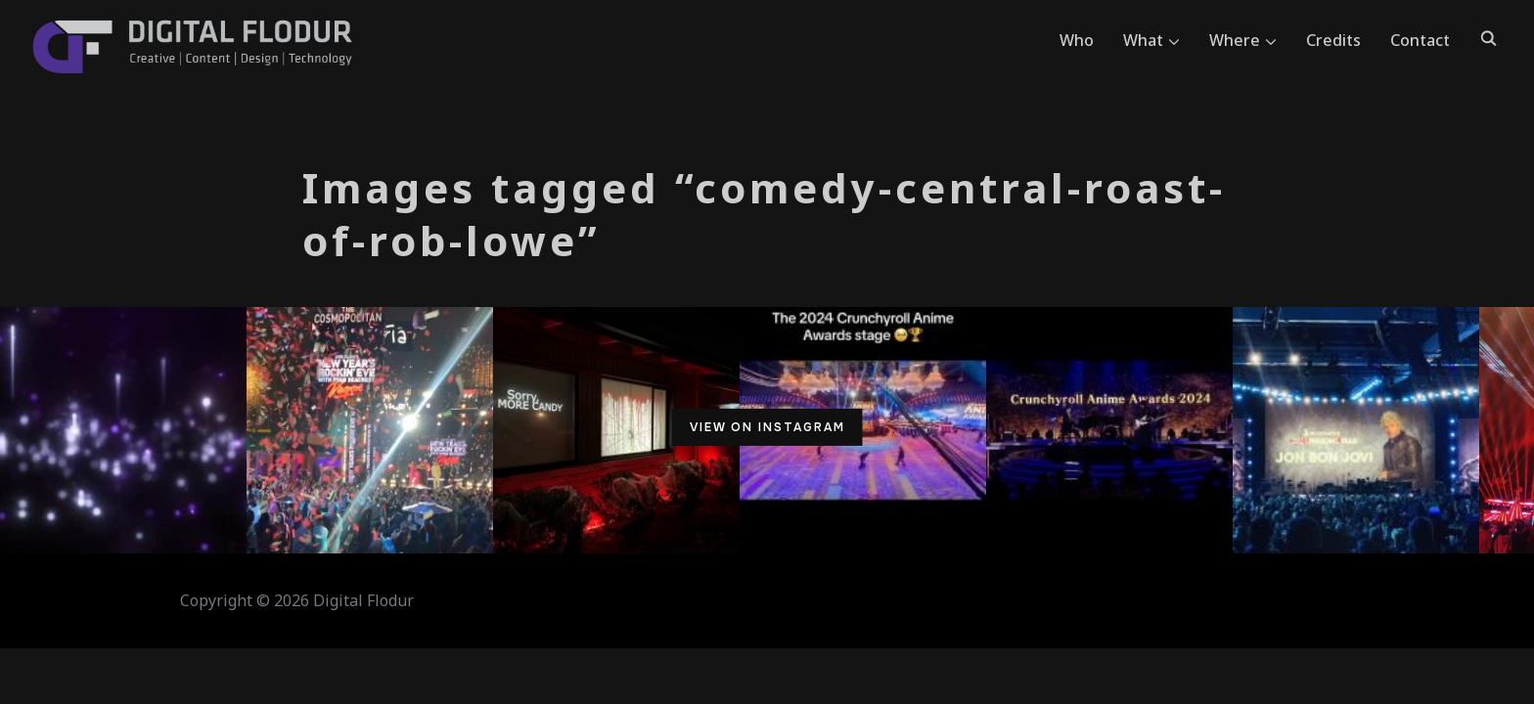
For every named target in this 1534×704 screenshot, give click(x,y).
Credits (1333, 40)
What (1143, 40)
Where (1234, 40)
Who (1077, 40)
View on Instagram (767, 427)
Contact (1420, 40)
